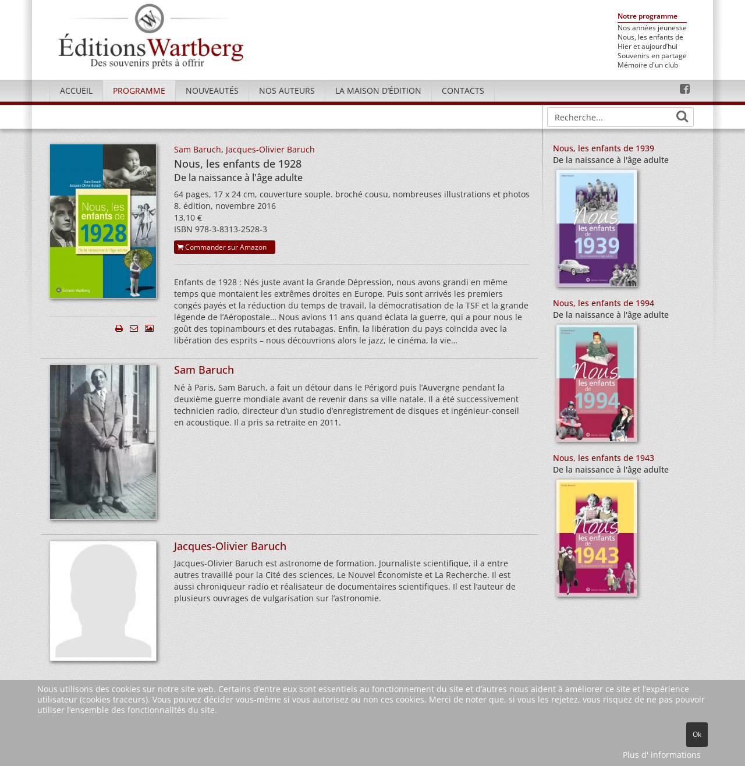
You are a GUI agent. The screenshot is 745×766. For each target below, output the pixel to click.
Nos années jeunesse (652, 28)
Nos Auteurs (287, 90)
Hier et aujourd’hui (647, 46)
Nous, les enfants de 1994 (603, 302)
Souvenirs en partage (652, 56)
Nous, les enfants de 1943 (603, 457)
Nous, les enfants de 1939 (603, 148)
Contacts (463, 90)
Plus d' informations (662, 754)
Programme (139, 90)
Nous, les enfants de (650, 37)
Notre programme (647, 16)
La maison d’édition (378, 90)
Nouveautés (212, 90)
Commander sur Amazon (222, 247)
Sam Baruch (197, 149)
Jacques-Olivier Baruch (270, 149)
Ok (697, 734)
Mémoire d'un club (648, 65)
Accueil (76, 90)
